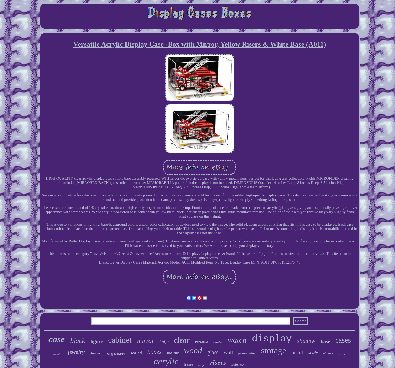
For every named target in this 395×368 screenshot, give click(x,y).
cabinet (120, 339)
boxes (154, 352)
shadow (306, 340)
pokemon (238, 364)
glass (213, 352)
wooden (57, 354)
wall (228, 352)
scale (313, 352)
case (56, 339)
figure (96, 341)
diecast (96, 353)
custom (342, 354)
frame (188, 364)
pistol (297, 352)
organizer (116, 353)
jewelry (76, 352)
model (217, 342)
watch (237, 340)
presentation (247, 353)
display (272, 339)
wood (193, 350)
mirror (145, 340)
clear (182, 340)
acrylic (166, 361)
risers (218, 362)
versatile (201, 342)
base (325, 341)
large (201, 365)
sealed (136, 353)
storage (273, 350)
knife (164, 341)
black (77, 340)
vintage (328, 353)
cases (343, 340)
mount (173, 353)
